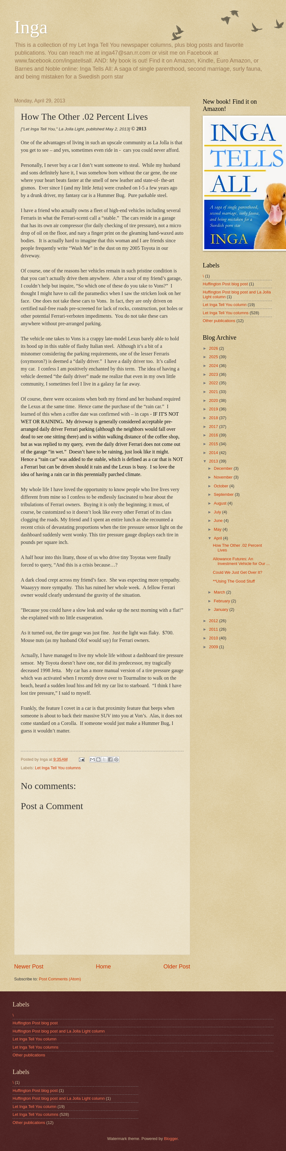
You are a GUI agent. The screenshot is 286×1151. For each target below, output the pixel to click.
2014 (214, 452)
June (219, 520)
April (218, 538)
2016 (214, 435)
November (224, 477)
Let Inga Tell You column (224, 304)
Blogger (171, 1138)
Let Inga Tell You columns (58, 767)
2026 (214, 348)
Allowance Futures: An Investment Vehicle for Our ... (241, 561)
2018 (214, 417)
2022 (214, 383)
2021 (214, 391)
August (221, 503)
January (221, 609)
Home (103, 966)
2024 (214, 365)
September (224, 494)
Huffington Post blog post (225, 284)
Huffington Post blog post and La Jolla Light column (59, 1031)
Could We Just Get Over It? (237, 572)
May (218, 529)
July (218, 512)
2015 (214, 443)
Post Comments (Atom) (60, 979)
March (220, 592)
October (221, 486)
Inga (31, 27)
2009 (214, 646)
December (224, 468)
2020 (214, 400)
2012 (214, 620)
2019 (214, 409)
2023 (214, 374)
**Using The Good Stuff (234, 581)
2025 (214, 356)
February (222, 601)
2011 (214, 629)
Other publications (219, 320)
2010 (214, 638)
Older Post (176, 966)
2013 (214, 461)
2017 (214, 426)
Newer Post (28, 966)
